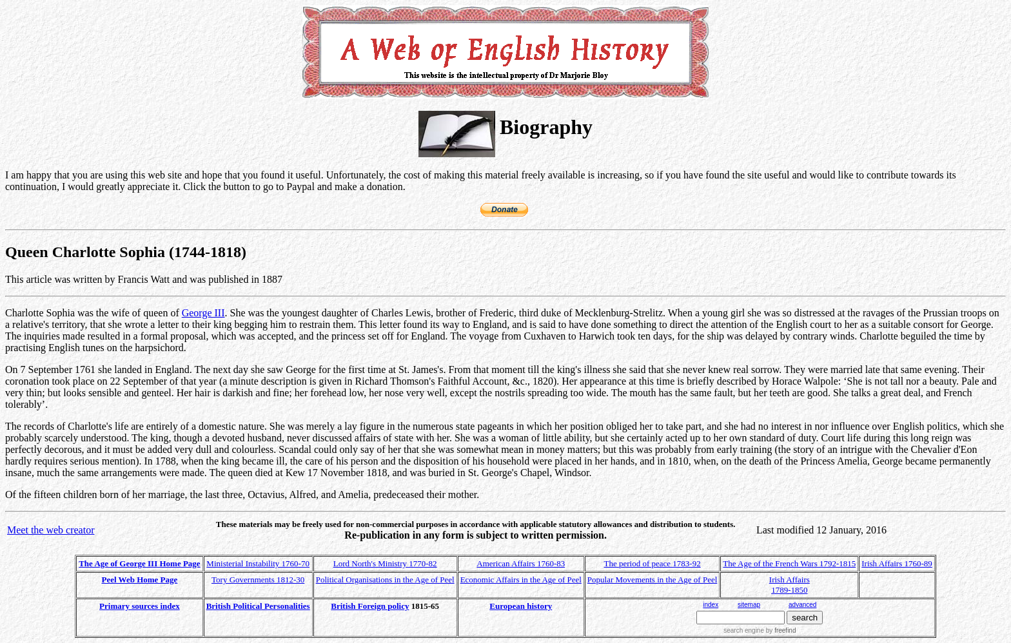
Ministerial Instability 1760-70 (257, 563)
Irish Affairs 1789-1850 (789, 585)
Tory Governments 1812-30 (257, 579)
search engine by (759, 630)
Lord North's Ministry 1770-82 (385, 563)
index (710, 604)
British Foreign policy (370, 606)
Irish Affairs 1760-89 (896, 563)
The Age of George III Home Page (139, 563)
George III (203, 312)
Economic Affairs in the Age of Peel (521, 579)
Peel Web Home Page (140, 579)
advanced (802, 604)
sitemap (749, 604)
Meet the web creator (50, 529)
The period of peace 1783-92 (652, 563)
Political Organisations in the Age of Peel (385, 579)
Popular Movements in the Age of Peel (652, 579)
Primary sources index (139, 606)
